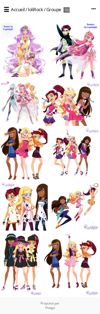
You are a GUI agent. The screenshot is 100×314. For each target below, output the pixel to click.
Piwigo (50, 307)
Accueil (18, 9)
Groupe (53, 9)
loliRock (35, 9)
